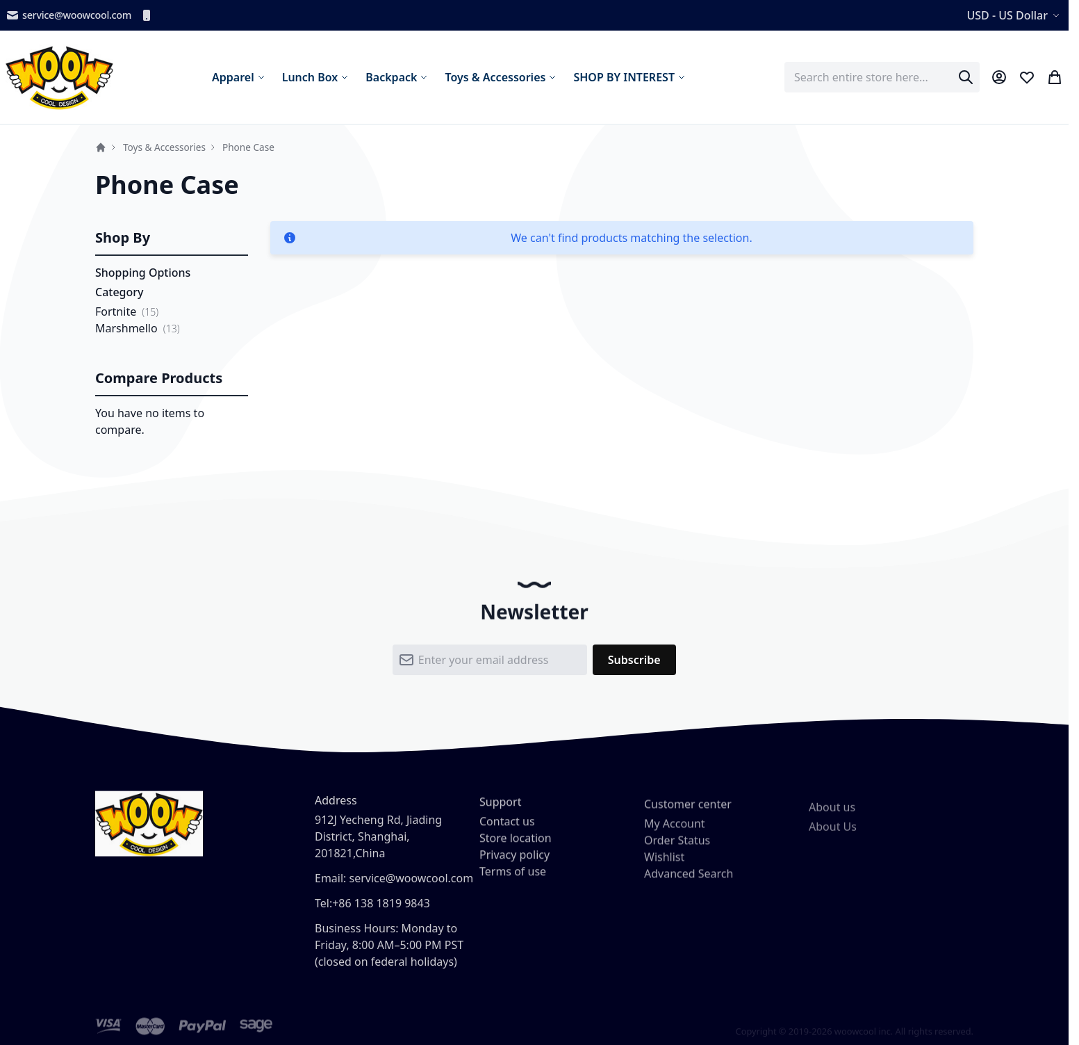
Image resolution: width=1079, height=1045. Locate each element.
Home (100, 147)
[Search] (965, 77)
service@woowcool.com (68, 15)
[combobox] (882, 77)
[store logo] (59, 77)
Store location (515, 847)
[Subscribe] (634, 666)
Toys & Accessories (164, 147)
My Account (674, 836)
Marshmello (126, 328)
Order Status (677, 853)
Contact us (507, 831)
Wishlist (664, 869)
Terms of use (512, 881)
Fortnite (115, 311)
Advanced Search (688, 886)
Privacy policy (514, 864)
